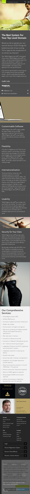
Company (19, 430)
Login (6, 443)
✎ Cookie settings (23, 489)
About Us (19, 432)
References (19, 440)
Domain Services (6, 419)
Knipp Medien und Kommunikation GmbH (4, 1)
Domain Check (6, 427)
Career (18, 436)
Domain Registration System (12, 447)
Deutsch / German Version (12, 455)
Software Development (21, 421)
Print (4, 430)
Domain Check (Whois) (11, 451)
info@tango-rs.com (16, 87)
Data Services (19, 419)
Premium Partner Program (8, 423)
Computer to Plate (7, 436)
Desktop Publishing (7, 434)
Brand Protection (6, 425)
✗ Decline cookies (10, 489)
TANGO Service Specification (9, 93)
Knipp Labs (19, 438)
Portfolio (4, 432)
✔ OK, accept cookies (22, 486)
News (18, 434)
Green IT (18, 425)
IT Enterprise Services (12, 2)
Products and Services (21, 423)
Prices (4, 421)
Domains (5, 417)
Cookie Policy (7, 483)
